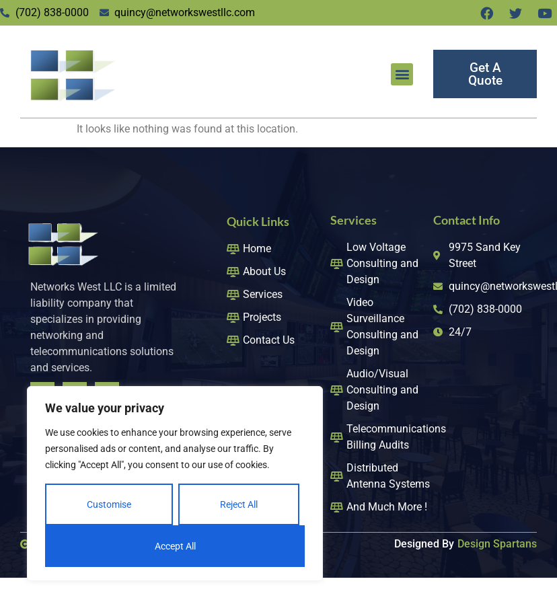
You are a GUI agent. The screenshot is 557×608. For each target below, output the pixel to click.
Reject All (239, 504)
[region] (175, 483)
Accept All (175, 546)
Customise (109, 504)
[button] (402, 74)
